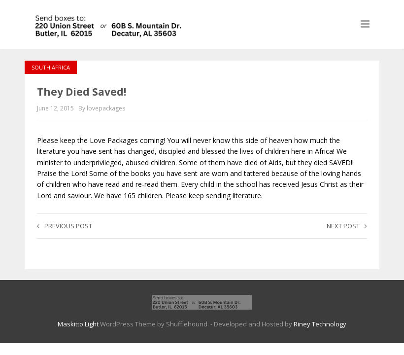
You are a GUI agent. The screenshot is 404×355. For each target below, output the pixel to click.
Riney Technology (320, 324)
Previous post (64, 225)
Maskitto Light (78, 324)
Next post (347, 225)
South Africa (51, 67)
